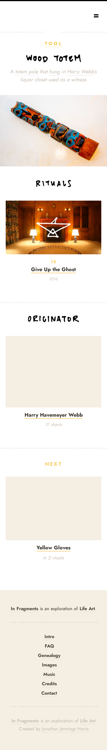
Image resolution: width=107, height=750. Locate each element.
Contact (49, 693)
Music (49, 674)
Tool (53, 43)
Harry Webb (80, 71)
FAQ (49, 646)
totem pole (26, 71)
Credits (49, 683)
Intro (49, 636)
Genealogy (49, 655)
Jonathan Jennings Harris (65, 729)
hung (54, 71)
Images (49, 665)
